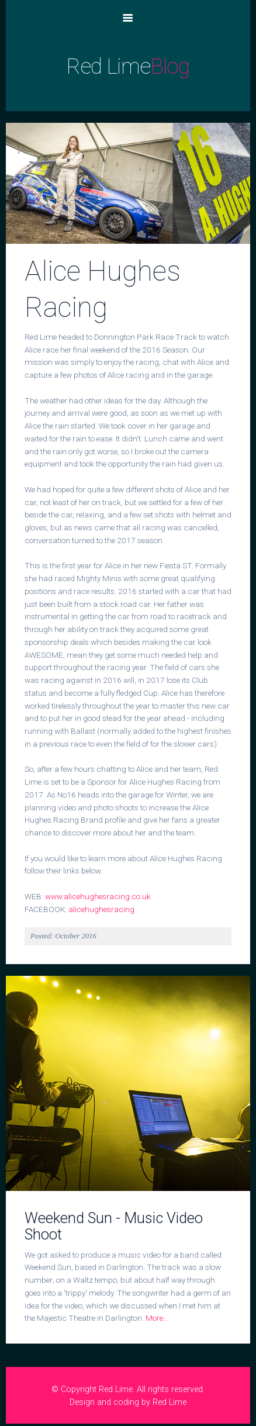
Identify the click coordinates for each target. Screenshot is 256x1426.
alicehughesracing (101, 909)
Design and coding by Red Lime (128, 1402)
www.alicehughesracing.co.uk (98, 896)
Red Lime (128, 66)
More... (157, 1318)
